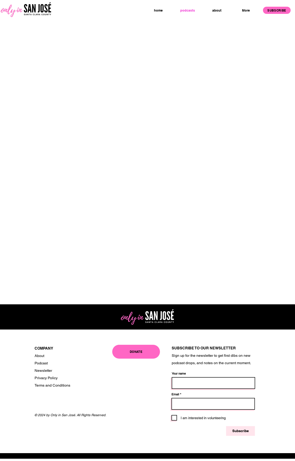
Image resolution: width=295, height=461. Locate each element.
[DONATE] (136, 352)
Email (175, 394)
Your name (179, 373)
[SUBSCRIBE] (277, 10)
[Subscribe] (240, 431)
